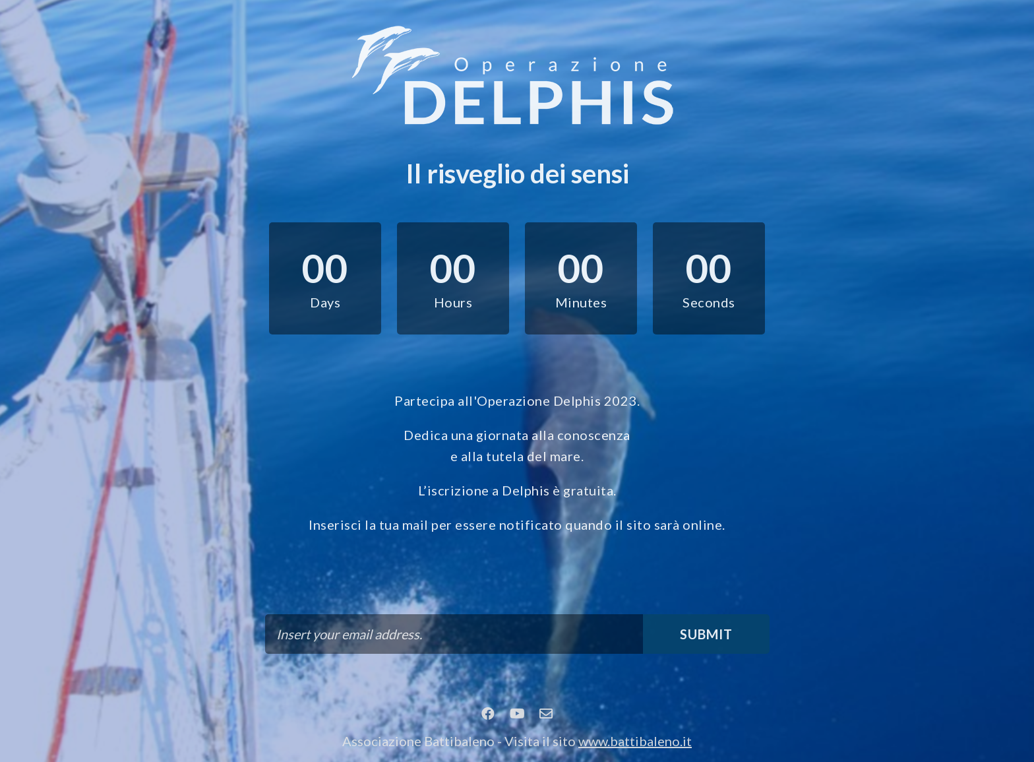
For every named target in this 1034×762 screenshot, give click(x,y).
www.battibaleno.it (635, 741)
